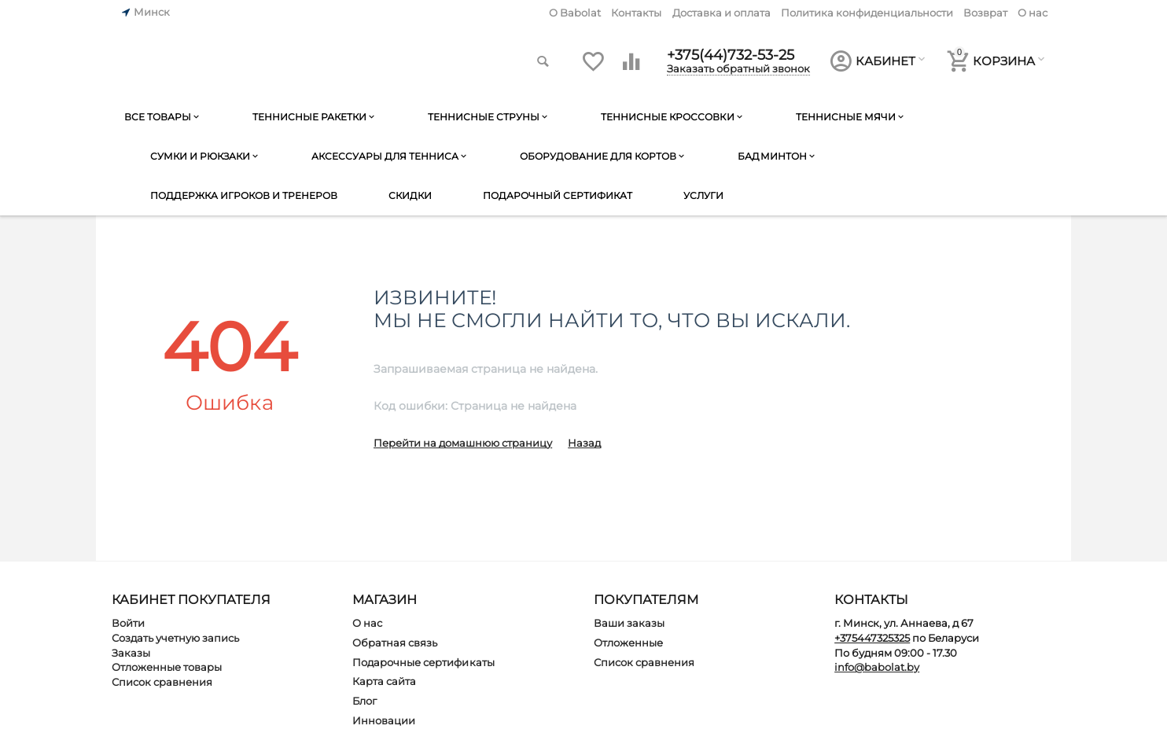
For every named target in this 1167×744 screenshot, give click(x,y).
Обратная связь (394, 642)
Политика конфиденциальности (867, 12)
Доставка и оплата (721, 12)
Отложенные (628, 642)
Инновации (383, 720)
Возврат (985, 12)
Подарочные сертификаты (423, 662)
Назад (584, 442)
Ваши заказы (629, 623)
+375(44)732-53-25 (730, 55)
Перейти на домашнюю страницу (463, 442)
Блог (364, 700)
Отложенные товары (167, 667)
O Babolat (575, 12)
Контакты (636, 12)
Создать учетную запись (175, 638)
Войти (128, 623)
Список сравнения (162, 682)
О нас (1032, 12)
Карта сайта (384, 681)
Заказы (131, 652)
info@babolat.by (876, 667)
